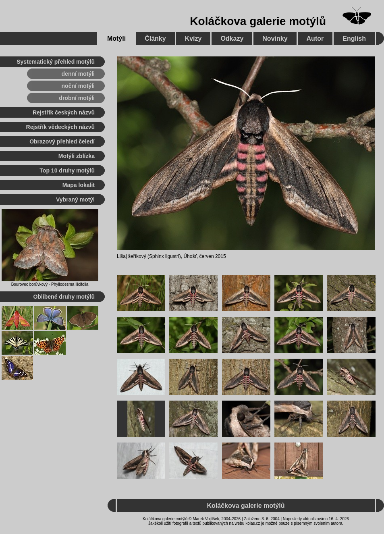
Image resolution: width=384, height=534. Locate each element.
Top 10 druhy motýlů (67, 170)
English (354, 38)
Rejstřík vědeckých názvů (60, 127)
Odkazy (231, 38)
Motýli (116, 38)
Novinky (274, 38)
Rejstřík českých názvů (64, 112)
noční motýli (78, 86)
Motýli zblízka (76, 156)
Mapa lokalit (78, 185)
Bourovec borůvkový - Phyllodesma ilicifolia (50, 284)
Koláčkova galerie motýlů (258, 21)
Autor (315, 38)
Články (155, 38)
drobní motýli (77, 98)
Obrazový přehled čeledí (62, 141)
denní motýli (78, 74)
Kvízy (193, 38)
